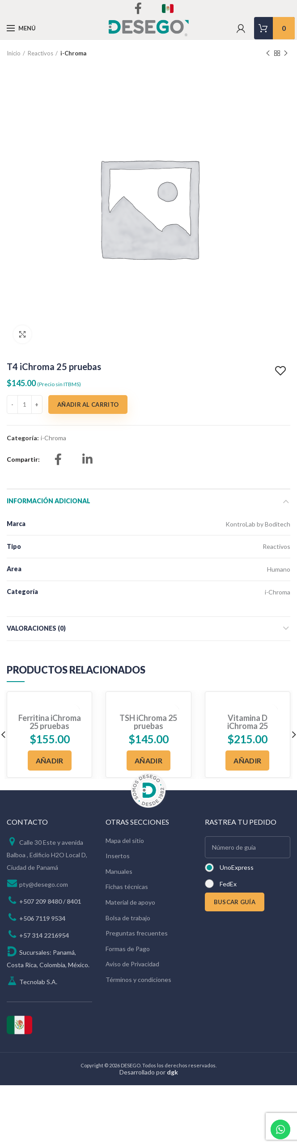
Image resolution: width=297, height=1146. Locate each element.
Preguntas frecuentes (137, 933)
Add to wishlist (281, 371)
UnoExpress (237, 867)
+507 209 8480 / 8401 (50, 901)
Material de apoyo (130, 902)
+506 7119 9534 (42, 918)
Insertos (118, 856)
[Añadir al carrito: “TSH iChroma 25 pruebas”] (148, 760)
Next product (286, 53)
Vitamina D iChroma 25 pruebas (247, 726)
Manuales (119, 871)
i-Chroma (73, 53)
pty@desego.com (43, 884)
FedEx (228, 884)
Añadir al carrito (88, 404)
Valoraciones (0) (36, 628)
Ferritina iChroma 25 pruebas (49, 722)
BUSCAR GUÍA (234, 902)
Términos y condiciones (138, 979)
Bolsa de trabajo (128, 918)
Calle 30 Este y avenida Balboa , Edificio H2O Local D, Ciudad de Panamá (47, 854)
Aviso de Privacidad (132, 964)
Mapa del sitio (125, 840)
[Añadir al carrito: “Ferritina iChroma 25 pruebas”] (50, 760)
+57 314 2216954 (44, 935)
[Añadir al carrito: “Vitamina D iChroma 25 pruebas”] (247, 760)
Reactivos (40, 53)
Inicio (14, 53)
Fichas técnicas (127, 886)
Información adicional (48, 501)
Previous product (268, 53)
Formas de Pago (128, 948)
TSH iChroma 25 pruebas (148, 722)
